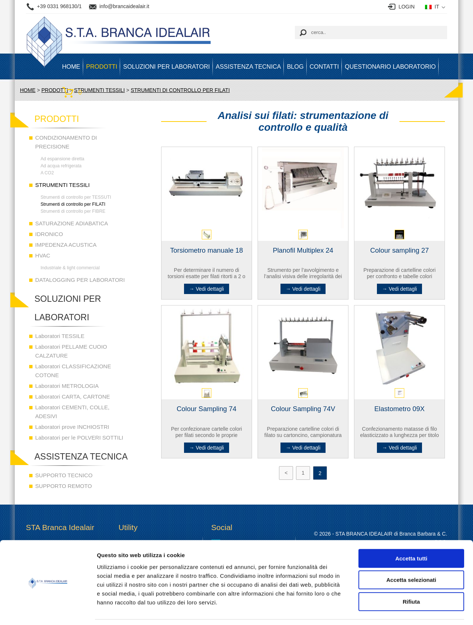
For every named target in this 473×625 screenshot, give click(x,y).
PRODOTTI (101, 66)
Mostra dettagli (389, 610)
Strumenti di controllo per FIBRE (73, 211)
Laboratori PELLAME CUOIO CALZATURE (71, 351)
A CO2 (47, 172)
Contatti (324, 66)
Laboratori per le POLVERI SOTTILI (79, 437)
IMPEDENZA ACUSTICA (65, 245)
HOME (71, 66)
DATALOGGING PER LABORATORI (80, 280)
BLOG (295, 66)
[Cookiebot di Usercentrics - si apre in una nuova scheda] (48, 610)
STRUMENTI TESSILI (62, 185)
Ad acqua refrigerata (61, 165)
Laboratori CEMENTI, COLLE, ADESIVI (72, 411)
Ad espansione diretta (63, 158)
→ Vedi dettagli (206, 289)
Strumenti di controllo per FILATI (73, 204)
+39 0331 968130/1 (59, 6)
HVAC (42, 255)
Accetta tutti (411, 535)
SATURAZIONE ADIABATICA (71, 223)
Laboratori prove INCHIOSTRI (72, 427)
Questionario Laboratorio (390, 66)
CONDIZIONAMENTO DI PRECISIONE (66, 142)
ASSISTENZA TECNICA (248, 66)
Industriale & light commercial (70, 267)
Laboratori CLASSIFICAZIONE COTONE (73, 370)
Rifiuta (411, 578)
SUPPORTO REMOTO (63, 486)
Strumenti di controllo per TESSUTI (76, 197)
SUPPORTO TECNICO (63, 475)
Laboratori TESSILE (59, 336)
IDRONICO (49, 234)
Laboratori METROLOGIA (67, 386)
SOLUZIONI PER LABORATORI (166, 66)
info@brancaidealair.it (124, 6)
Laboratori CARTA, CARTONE (72, 396)
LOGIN (406, 7)
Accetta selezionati (411, 556)
